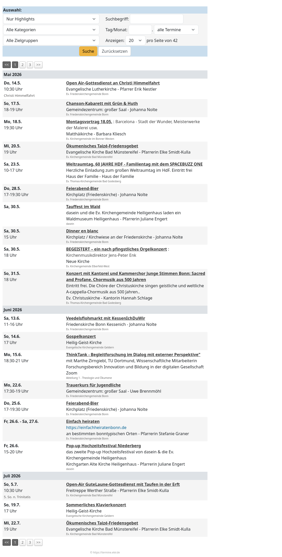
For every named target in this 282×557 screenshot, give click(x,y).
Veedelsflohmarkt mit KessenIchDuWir (105, 318)
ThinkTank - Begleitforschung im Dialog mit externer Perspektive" (133, 354)
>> (38, 64)
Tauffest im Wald (83, 206)
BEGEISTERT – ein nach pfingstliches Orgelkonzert (116, 249)
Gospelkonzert (81, 336)
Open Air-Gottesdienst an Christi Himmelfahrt (113, 83)
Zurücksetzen (115, 51)
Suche (88, 51)
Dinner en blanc (82, 231)
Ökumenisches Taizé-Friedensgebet (102, 146)
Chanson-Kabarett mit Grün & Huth (102, 103)
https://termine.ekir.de (106, 552)
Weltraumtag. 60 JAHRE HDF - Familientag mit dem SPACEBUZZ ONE (134, 164)
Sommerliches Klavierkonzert (96, 505)
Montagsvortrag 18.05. (89, 121)
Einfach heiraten (83, 421)
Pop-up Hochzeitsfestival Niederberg (103, 445)
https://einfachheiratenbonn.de (96, 427)
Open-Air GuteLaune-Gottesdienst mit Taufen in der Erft (123, 484)
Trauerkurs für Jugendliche (93, 385)
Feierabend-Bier (82, 188)
